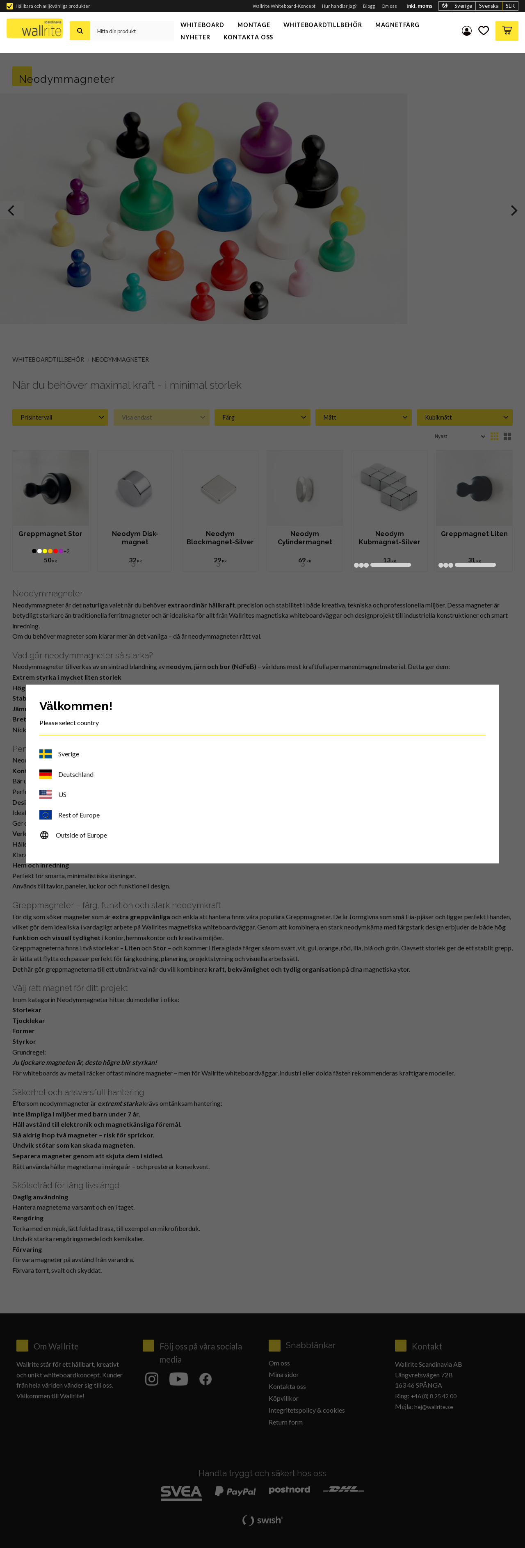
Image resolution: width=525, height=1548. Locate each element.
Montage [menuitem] (253, 24)
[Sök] (80, 30)
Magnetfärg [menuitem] (397, 24)
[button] (483, 30)
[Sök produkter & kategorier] (131, 30)
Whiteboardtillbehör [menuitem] (322, 24)
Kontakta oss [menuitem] (249, 37)
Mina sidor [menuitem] (467, 31)
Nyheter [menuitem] (195, 37)
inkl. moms (419, 6)
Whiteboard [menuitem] (202, 24)
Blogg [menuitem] (369, 6)
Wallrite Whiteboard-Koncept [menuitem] (284, 6)
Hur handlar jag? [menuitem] (339, 6)
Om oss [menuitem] (389, 6)
